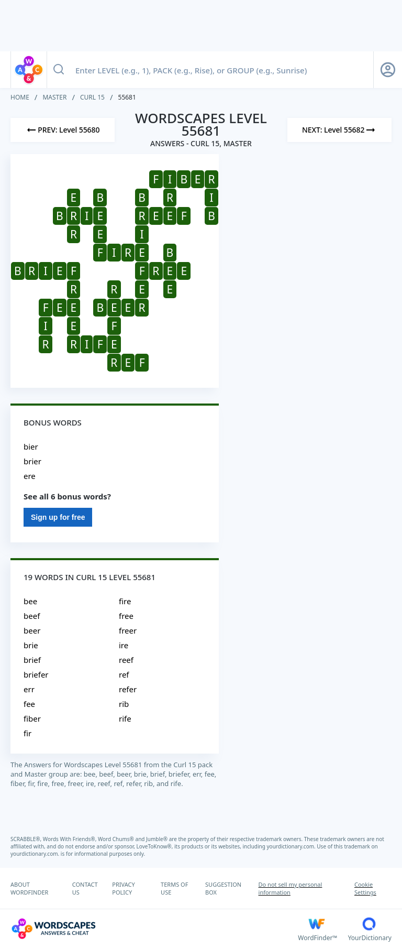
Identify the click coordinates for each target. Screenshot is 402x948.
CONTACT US (85, 888)
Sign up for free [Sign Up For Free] (58, 517)
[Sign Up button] (387, 69)
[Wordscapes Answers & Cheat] (154, 928)
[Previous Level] (62, 130)
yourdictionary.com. (292, 846)
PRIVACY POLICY (123, 888)
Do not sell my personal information (290, 888)
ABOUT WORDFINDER (29, 888)
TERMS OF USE (174, 888)
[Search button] (58, 69)
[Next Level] (339, 130)
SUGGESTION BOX (223, 888)
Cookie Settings (365, 888)
